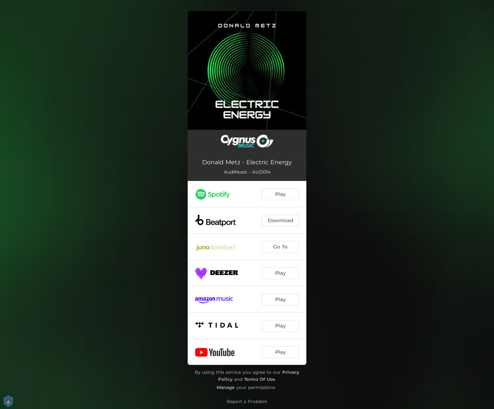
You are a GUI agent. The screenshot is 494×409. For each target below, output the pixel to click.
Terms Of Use (259, 379)
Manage (226, 387)
